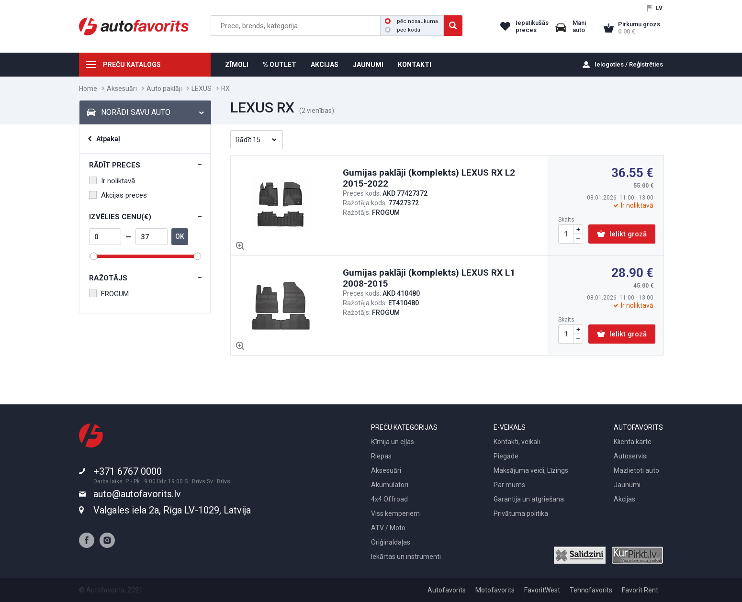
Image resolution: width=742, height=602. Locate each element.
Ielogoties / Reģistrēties (629, 64)
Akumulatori (389, 485)
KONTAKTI (414, 64)
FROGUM (109, 294)
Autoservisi (631, 456)
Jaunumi (627, 485)
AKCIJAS (324, 64)
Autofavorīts (446, 590)
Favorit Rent (640, 590)
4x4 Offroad (389, 499)
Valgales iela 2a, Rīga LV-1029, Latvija (172, 510)
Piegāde (506, 456)
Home (88, 88)
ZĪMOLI (236, 64)
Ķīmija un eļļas (392, 442)
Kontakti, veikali (517, 442)
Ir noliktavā (112, 181)
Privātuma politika (521, 513)
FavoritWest (542, 590)
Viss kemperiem (395, 513)
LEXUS (201, 88)
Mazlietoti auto (636, 470)
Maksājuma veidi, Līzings (531, 470)
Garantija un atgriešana (529, 499)
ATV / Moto (388, 528)
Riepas (381, 456)
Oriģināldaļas (390, 542)
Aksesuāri (122, 88)
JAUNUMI (368, 64)
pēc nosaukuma (411, 21)
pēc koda (402, 30)
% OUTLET (279, 64)
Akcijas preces (118, 195)
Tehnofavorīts (591, 590)
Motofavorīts (495, 590)
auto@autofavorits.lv (137, 494)
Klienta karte (633, 442)
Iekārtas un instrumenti (406, 556)
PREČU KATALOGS (132, 64)
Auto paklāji (164, 88)
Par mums (509, 485)
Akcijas (624, 499)
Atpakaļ (108, 139)
